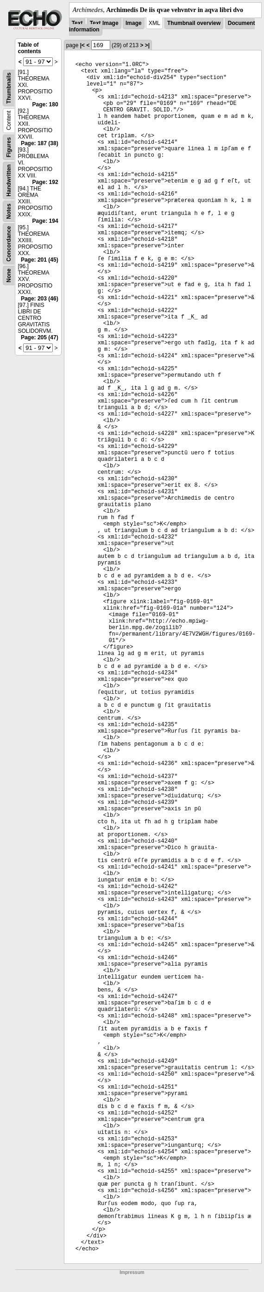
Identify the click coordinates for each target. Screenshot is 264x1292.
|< (82, 45)
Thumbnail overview (193, 23)
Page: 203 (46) (39, 298)
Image (134, 23)
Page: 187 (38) (39, 143)
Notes (9, 211)
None (9, 275)
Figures (9, 147)
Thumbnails (9, 88)
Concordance (9, 244)
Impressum (131, 1272)
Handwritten (9, 180)
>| (147, 45)
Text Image (104, 23)
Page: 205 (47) (39, 337)
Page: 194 (45, 221)
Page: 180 (45, 104)
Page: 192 (45, 182)
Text (77, 23)
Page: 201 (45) (39, 260)
